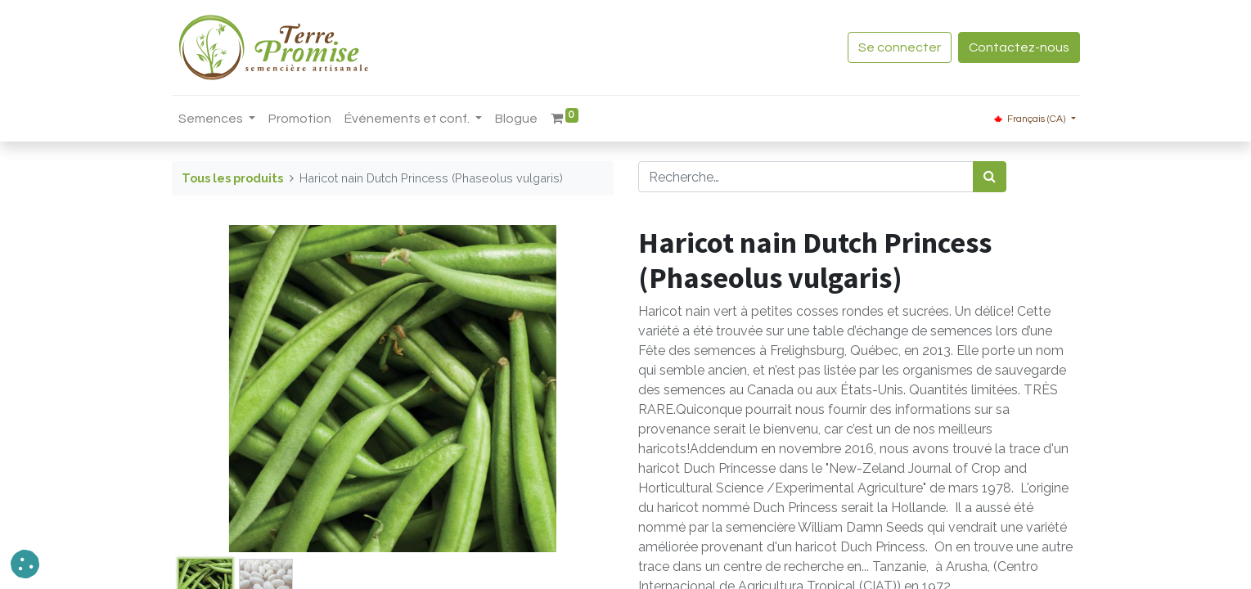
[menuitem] (300, 118)
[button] (25, 564)
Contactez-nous (1019, 47)
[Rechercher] (989, 176)
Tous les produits (232, 178)
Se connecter (899, 47)
